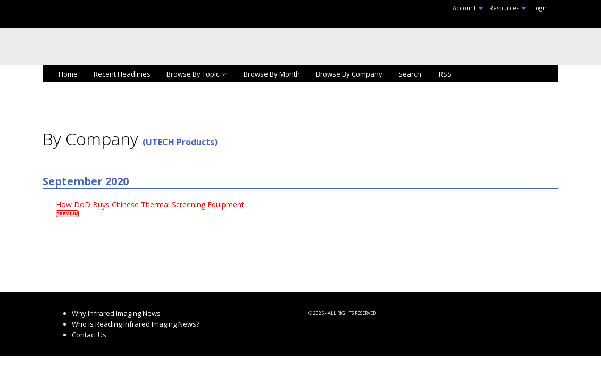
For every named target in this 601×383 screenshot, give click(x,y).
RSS (444, 74)
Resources (507, 8)
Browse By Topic (197, 74)
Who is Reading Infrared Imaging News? (135, 324)
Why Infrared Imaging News (116, 313)
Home (68, 74)
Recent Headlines (122, 74)
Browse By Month (272, 74)
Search (409, 74)
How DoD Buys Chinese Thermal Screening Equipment (150, 204)
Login (540, 8)
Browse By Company (349, 74)
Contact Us (89, 334)
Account (468, 8)
